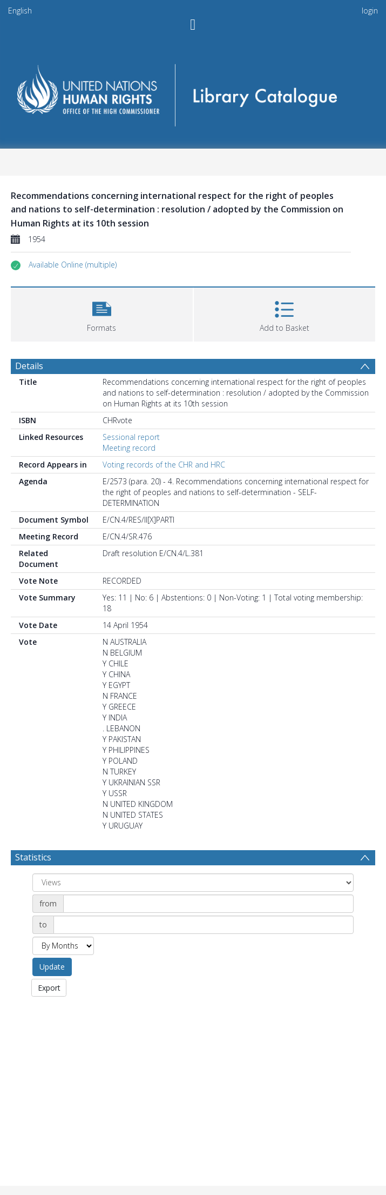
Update (52, 967)
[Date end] (203, 925)
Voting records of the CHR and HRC (164, 464)
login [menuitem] (370, 10)
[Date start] (208, 903)
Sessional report (131, 437)
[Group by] (193, 882)
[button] (73, 264)
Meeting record (129, 448)
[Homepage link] (193, 91)
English (20, 10)
